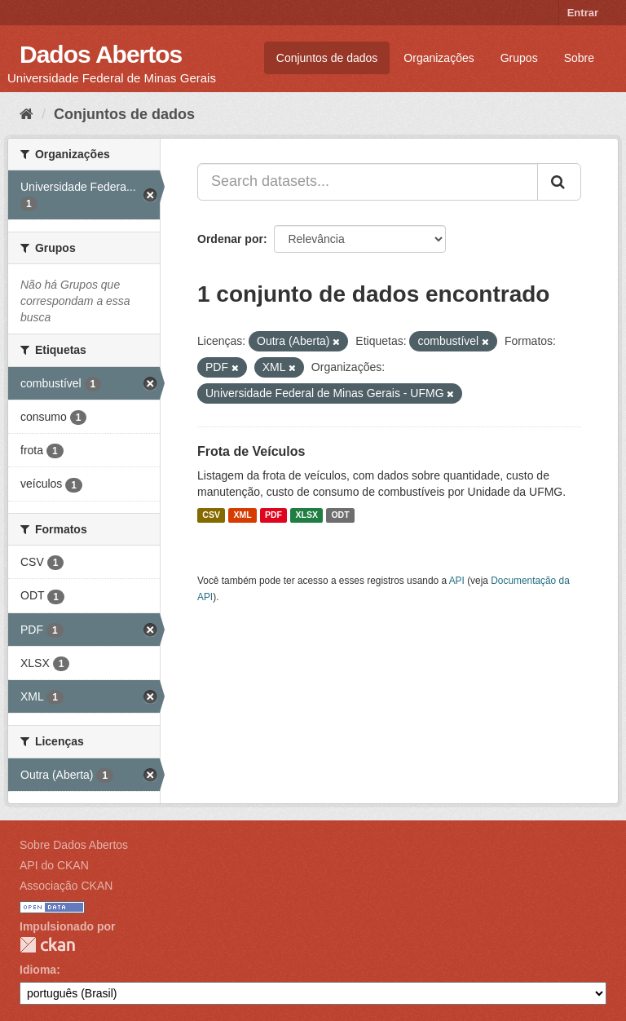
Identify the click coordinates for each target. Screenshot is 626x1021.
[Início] (26, 114)
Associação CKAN (66, 885)
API (457, 580)
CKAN (47, 944)
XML (242, 515)
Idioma (38, 969)
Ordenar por (230, 238)
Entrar (582, 13)
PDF (273, 515)
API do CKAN (54, 865)
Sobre (579, 57)
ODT (340, 515)
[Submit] (559, 182)
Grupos (519, 57)
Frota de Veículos (251, 451)
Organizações (438, 57)
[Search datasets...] (367, 182)
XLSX (307, 515)
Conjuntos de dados (327, 57)
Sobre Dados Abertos (74, 844)
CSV (211, 515)
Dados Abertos (101, 54)
